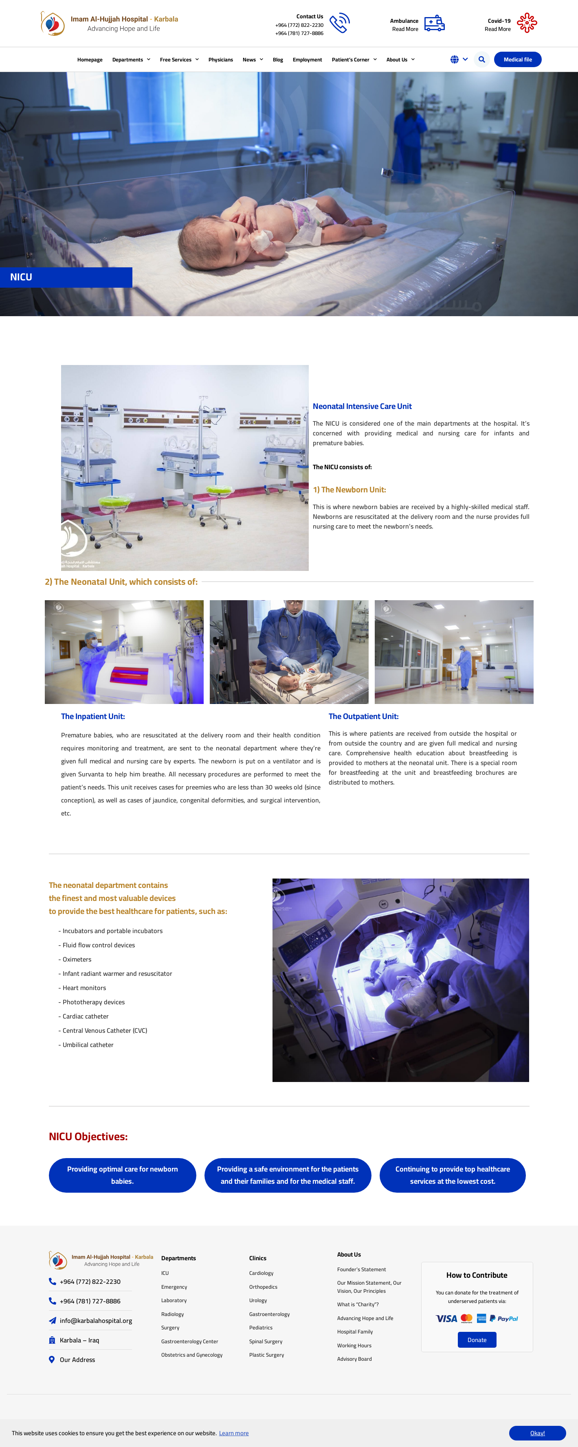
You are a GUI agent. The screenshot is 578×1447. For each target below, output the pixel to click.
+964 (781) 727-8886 (299, 33)
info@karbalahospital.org (96, 1320)
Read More (405, 29)
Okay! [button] (537, 1433)
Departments (131, 59)
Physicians (221, 59)
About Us (401, 59)
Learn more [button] (234, 1433)
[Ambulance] (434, 23)
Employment (307, 59)
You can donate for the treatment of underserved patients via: (477, 1296)
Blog (278, 59)
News (253, 59)
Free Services (179, 59)
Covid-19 (499, 20)
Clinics (257, 1258)
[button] (482, 59)
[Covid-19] (527, 23)
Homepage (90, 59)
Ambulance (404, 20)
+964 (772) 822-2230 (299, 25)
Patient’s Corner (354, 59)
